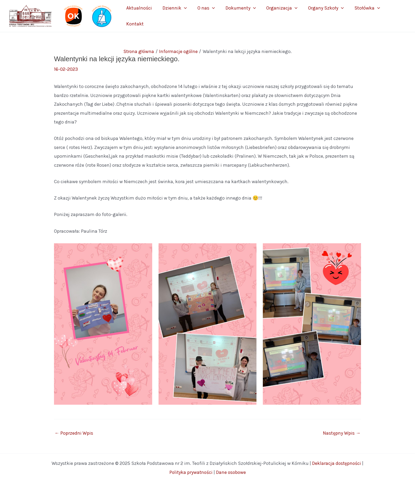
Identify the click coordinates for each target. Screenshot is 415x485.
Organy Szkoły (329, 16)
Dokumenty (252, 16)
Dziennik (194, 16)
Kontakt (394, 16)
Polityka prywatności (190, 472)
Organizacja (289, 16)
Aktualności (163, 16)
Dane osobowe (231, 472)
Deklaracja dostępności (337, 463)
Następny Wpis (341, 432)
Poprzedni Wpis (74, 432)
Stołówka (366, 16)
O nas (222, 16)
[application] (204, 16)
